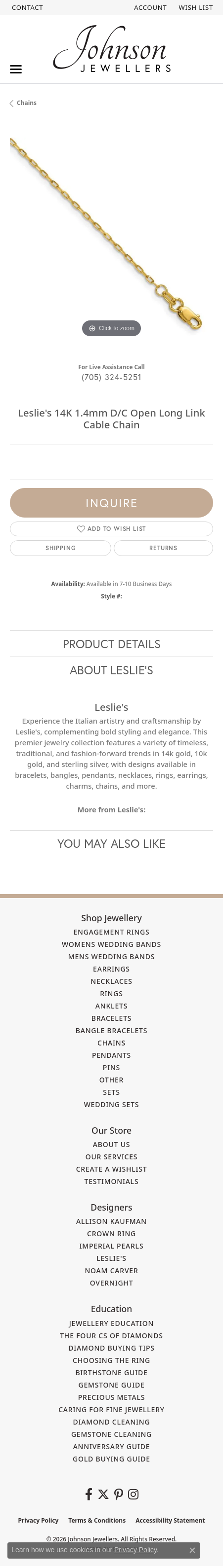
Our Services (112, 1156)
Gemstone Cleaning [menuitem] (111, 1434)
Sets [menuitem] (111, 1092)
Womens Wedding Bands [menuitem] (111, 944)
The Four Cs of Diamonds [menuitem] (111, 1335)
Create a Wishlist (111, 1169)
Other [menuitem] (111, 1079)
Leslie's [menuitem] (111, 1258)
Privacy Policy (38, 1520)
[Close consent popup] (192, 1550)
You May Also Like (111, 843)
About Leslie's (111, 670)
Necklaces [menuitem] (111, 981)
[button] (149, 7)
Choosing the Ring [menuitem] (111, 1360)
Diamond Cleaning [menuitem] (111, 1422)
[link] (26, 7)
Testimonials (112, 1181)
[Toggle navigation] (16, 69)
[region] (111, 239)
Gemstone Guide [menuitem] (111, 1385)
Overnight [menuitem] (112, 1283)
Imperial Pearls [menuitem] (112, 1246)
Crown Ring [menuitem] (111, 1233)
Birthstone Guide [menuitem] (111, 1372)
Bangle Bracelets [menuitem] (112, 1030)
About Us (112, 1144)
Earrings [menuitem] (111, 969)
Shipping (60, 548)
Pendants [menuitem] (111, 1055)
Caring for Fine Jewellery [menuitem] (111, 1409)
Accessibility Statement (170, 1520)
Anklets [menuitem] (111, 1005)
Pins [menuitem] (111, 1067)
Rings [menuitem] (111, 993)
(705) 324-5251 (112, 377)
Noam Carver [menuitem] (111, 1270)
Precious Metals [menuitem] (111, 1397)
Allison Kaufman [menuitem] (111, 1221)
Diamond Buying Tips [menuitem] (111, 1348)
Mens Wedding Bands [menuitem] (111, 956)
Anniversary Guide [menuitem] (111, 1446)
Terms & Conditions (97, 1520)
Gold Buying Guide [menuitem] (111, 1458)
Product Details (112, 644)
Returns (163, 548)
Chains (27, 103)
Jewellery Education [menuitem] (111, 1323)
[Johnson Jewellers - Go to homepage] (111, 48)
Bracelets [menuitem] (111, 1018)
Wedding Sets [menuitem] (111, 1104)
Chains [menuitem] (111, 1042)
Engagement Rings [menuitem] (111, 932)
